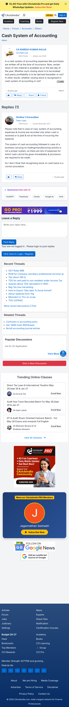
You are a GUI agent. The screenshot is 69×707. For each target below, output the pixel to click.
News (39, 610)
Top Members (9, 647)
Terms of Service (34, 687)
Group (41, 647)
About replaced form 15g (21, 293)
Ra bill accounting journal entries (23, 328)
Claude (37, 197)
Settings (6, 627)
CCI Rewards (8, 652)
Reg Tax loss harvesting (20, 287)
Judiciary (6, 623)
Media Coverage (49, 680)
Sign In (62, 15)
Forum (5, 614)
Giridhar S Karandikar (27, 117)
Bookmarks (7, 643)
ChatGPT (10, 197)
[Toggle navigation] (24, 15)
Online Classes (34, 377)
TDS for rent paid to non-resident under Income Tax (35, 280)
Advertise (16, 687)
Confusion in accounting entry (22, 321)
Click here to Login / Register (18, 254)
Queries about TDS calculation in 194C (28, 283)
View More (55, 353)
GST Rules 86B (16, 270)
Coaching (24, 21)
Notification (42, 623)
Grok (61, 197)
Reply (18, 95)
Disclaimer (52, 687)
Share (30, 95)
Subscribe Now (34, 532)
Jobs (4, 619)
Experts (40, 614)
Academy (8, 21)
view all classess (35, 437)
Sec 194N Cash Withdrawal (20, 325)
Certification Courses (47, 627)
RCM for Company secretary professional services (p (36, 274)
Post (34, 305)
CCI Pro (40, 652)
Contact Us (44, 693)
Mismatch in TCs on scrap (21, 297)
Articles (6, 610)
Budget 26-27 (9, 634)
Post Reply (8, 242)
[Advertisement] (34, 583)
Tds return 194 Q (17, 277)
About (14, 680)
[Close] (65, 4)
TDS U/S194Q (15, 300)
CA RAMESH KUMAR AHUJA (31, 49)
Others (4, 40)
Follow (41, 95)
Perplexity (23, 197)
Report (61, 91)
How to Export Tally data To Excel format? (30, 290)
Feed (4, 639)
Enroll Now (56, 393)
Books (39, 21)
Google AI (49, 197)
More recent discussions (17, 305)
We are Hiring (29, 680)
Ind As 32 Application (16, 346)
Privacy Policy (26, 693)
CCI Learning (43, 643)
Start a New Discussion (34, 363)
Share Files (42, 619)
